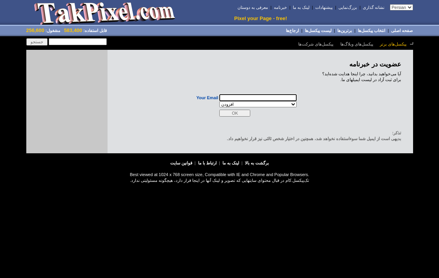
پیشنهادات (324, 7)
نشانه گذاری (373, 7)
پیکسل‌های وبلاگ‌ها (356, 44)
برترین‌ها (344, 30)
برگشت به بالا (257, 163)
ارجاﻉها (292, 30)
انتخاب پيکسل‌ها (371, 30)
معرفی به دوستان (252, 7)
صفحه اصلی (402, 30)
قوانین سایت (181, 163)
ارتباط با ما (207, 163)
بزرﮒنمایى (347, 7)
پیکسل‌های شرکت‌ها (315, 44)
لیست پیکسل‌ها (318, 30)
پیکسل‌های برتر (393, 44)
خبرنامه (280, 7)
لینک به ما (301, 7)
